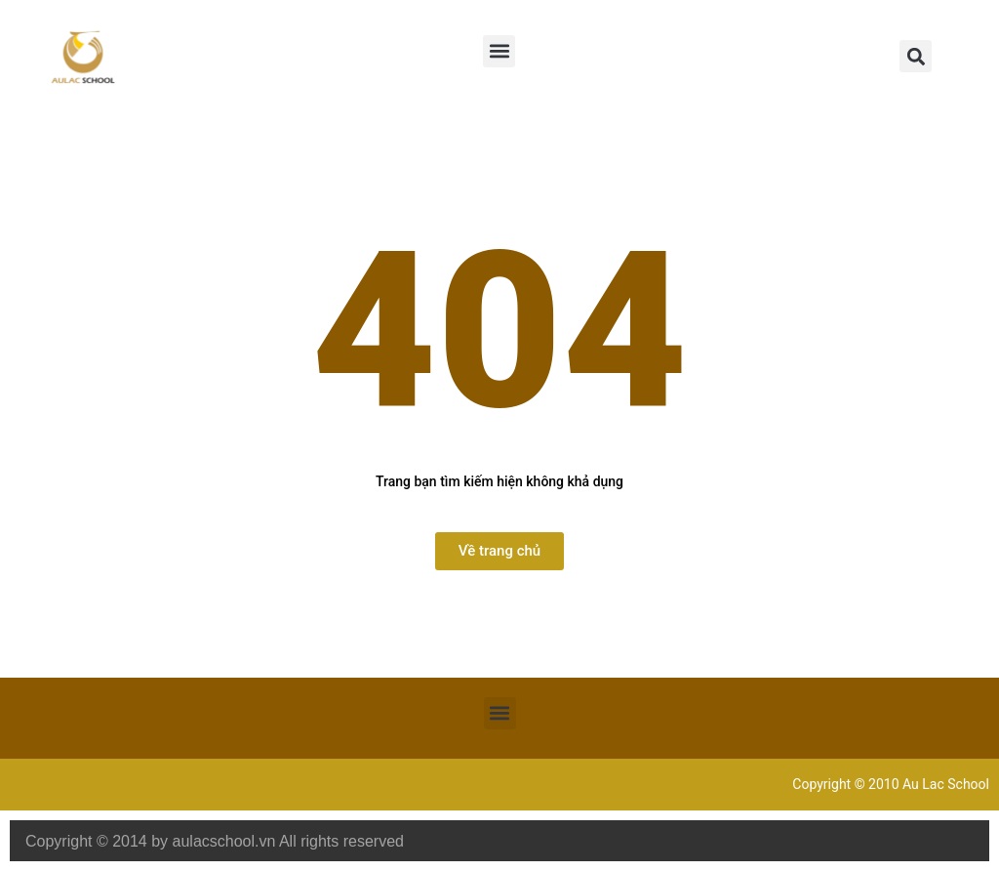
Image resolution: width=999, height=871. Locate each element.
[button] (499, 51)
